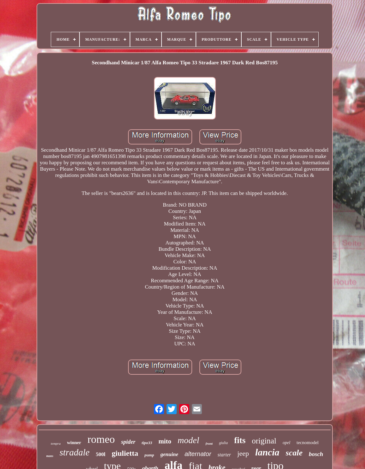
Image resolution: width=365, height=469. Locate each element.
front (209, 443)
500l (100, 454)
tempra (56, 443)
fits (239, 440)
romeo (101, 439)
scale (294, 452)
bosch (316, 454)
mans (49, 456)
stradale (75, 452)
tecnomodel (308, 442)
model (188, 440)
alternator (198, 453)
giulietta (125, 453)
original (264, 441)
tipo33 (147, 442)
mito (164, 441)
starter (224, 454)
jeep (243, 453)
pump (149, 455)
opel (286, 442)
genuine (169, 454)
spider (128, 442)
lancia (267, 452)
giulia (223, 443)
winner (74, 442)
